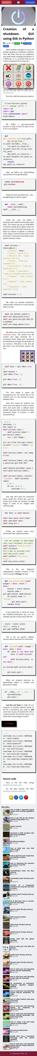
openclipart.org (8, 92)
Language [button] (30, 2)
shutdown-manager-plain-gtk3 (14, 791)
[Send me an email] (26, 1053)
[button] (6, 2)
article (14, 59)
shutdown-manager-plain (12, 785)
